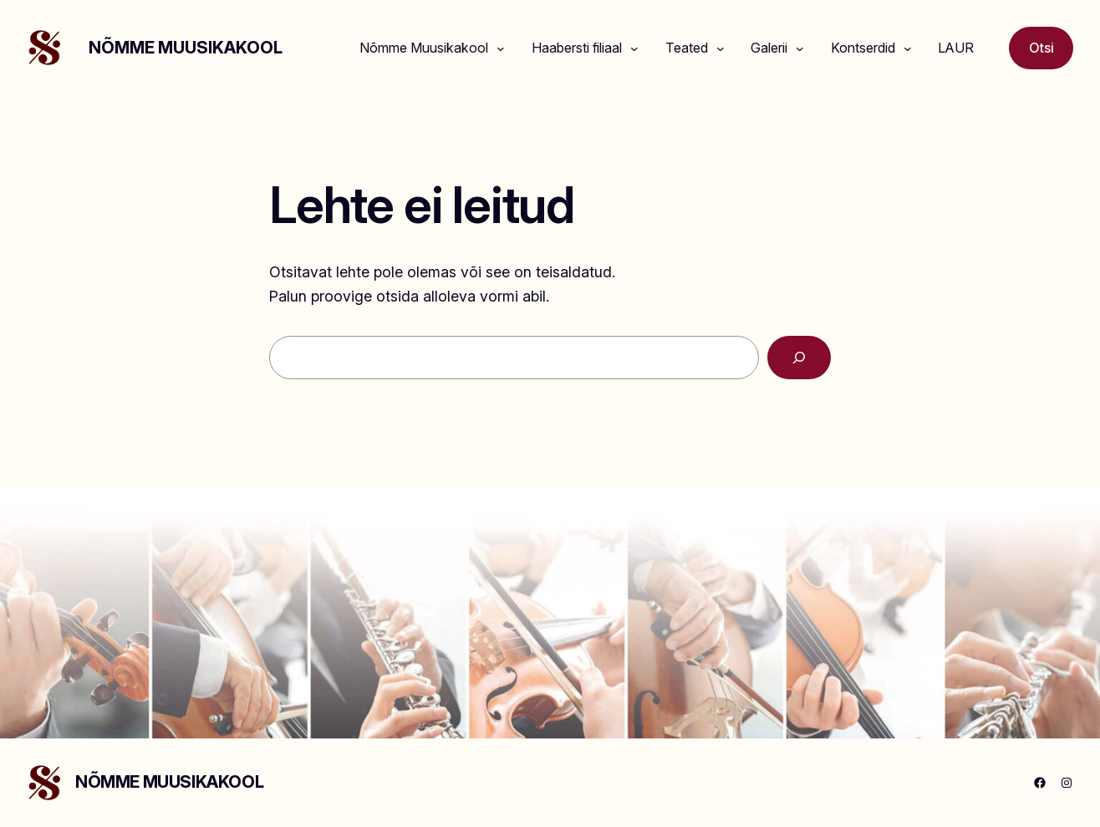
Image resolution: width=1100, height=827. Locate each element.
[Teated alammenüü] (720, 48)
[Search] (799, 357)
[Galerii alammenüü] (800, 48)
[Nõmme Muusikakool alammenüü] (501, 48)
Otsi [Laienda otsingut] (1041, 47)
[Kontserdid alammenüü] (908, 48)
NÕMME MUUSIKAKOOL (186, 48)
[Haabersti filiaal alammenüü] (634, 48)
